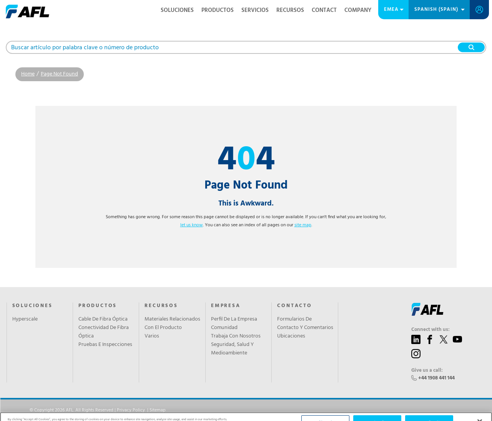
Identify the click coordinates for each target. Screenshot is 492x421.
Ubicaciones (291, 336)
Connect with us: (430, 330)
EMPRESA (226, 305)
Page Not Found (59, 74)
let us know (191, 225)
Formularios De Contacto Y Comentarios (305, 323)
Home (28, 74)
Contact (324, 10)
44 (246, 160)
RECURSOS (290, 10)
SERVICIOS (255, 10)
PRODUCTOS (217, 10)
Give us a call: (427, 371)
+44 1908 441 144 (436, 378)
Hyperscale (25, 319)
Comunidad (224, 328)
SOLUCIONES (177, 10)
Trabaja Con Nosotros (236, 336)
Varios (152, 336)
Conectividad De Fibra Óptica (103, 332)
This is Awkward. (246, 203)
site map (302, 225)
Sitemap (158, 410)
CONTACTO (294, 305)
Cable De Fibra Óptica (103, 319)
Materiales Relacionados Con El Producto (172, 323)
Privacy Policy (131, 410)
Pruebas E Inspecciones (105, 345)
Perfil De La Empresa (234, 319)
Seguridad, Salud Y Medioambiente (232, 349)
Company (357, 10)
